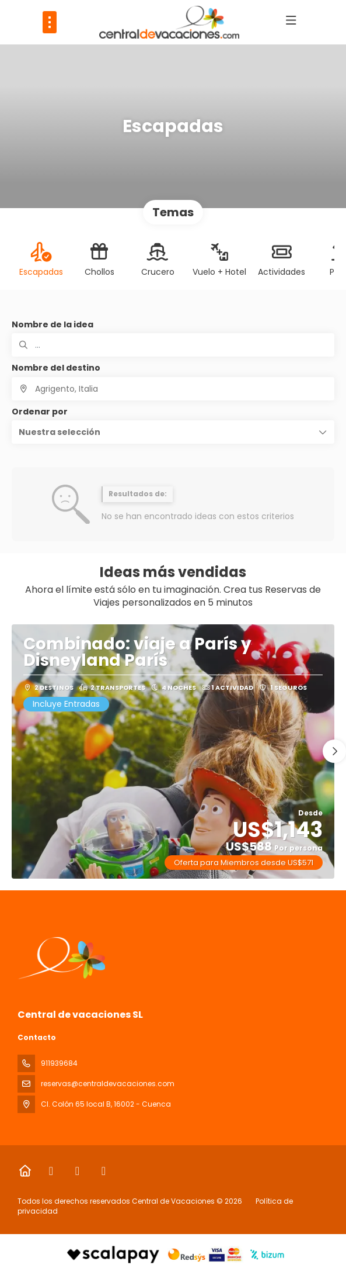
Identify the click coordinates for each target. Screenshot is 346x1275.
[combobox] (173, 388)
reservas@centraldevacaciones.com (107, 1084)
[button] (173, 432)
